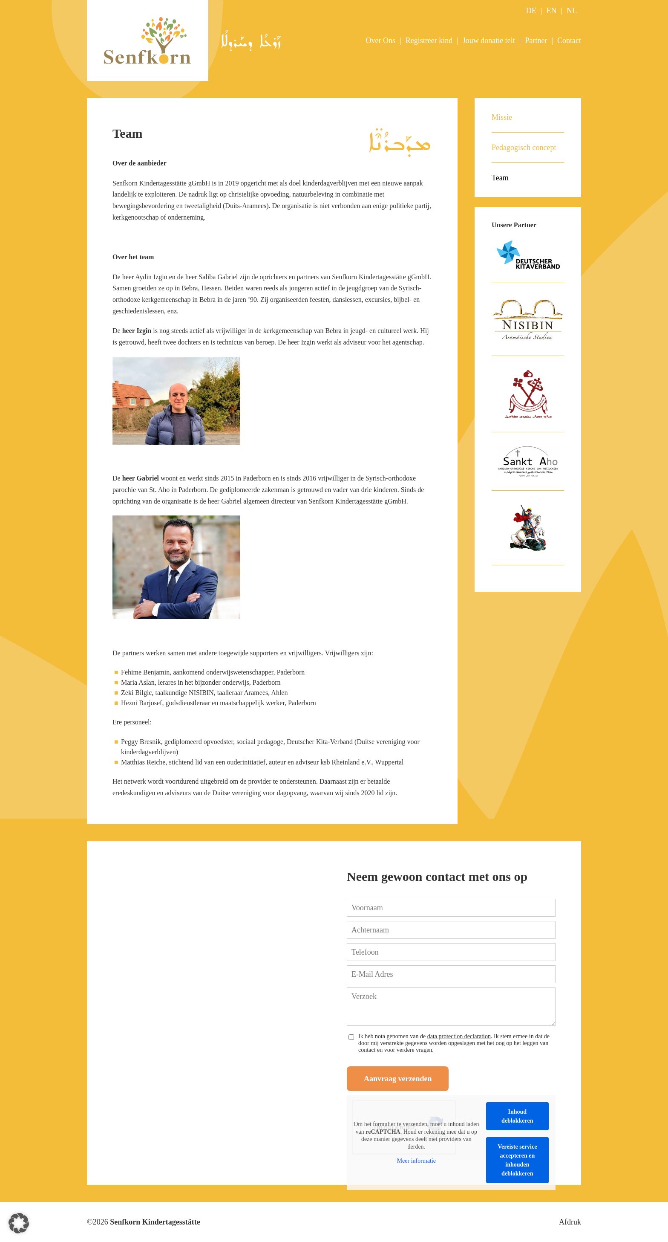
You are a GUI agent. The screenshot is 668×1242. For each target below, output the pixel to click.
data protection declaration (459, 1036)
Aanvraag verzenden (398, 1078)
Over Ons (381, 40)
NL (572, 10)
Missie (502, 117)
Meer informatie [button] (416, 1161)
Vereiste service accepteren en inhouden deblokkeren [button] (517, 1160)
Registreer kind (429, 40)
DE (531, 10)
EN (551, 10)
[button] (18, 1223)
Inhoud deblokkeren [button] (517, 1116)
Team (500, 178)
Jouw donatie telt (489, 40)
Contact (569, 40)
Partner (536, 40)
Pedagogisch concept (524, 147)
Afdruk (570, 1222)
